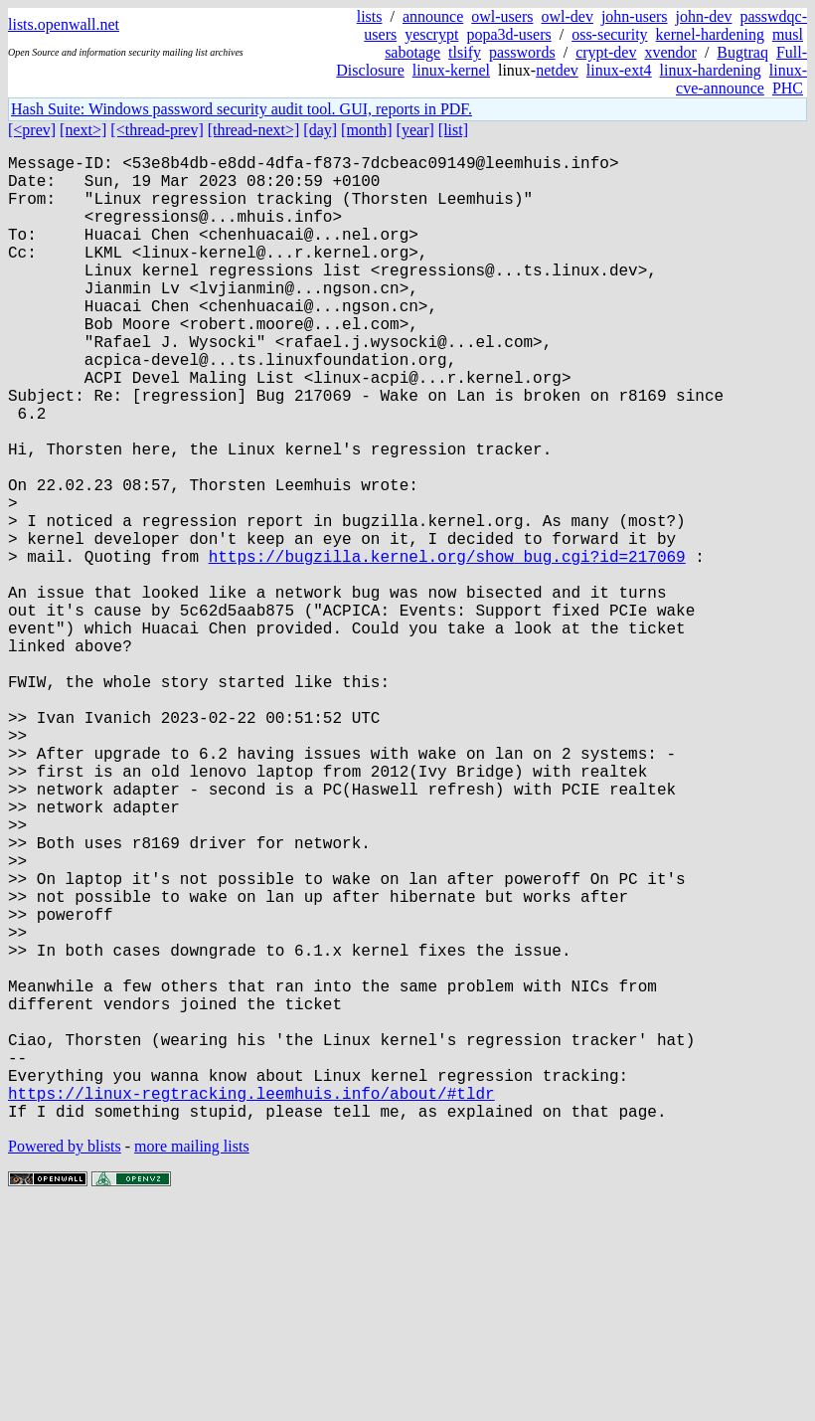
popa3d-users (508, 34)
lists (370, 16)
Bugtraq (742, 52)
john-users (634, 16)
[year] (415, 129)
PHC (787, 88)
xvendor (670, 52)
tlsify (464, 52)
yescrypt (431, 34)
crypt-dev (605, 52)
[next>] (83, 129)
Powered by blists (64, 1360)
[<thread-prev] (156, 129)
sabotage (412, 52)
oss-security (609, 34)
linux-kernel (451, 70)
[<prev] (32, 129)
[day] (320, 129)
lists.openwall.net (63, 24)
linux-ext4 (619, 70)
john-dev (704, 16)
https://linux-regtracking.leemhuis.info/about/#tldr (251, 1304)
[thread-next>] (254, 129)
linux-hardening (710, 70)
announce (433, 16)
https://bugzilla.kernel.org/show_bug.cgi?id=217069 (447, 647)
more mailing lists (191, 1360)
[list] (453, 129)
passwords (522, 52)
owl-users (502, 16)
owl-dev (566, 16)
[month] (367, 129)
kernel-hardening (710, 34)
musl (787, 34)
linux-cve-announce (741, 79)
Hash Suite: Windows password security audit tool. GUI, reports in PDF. (241, 108)
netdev (557, 70)
